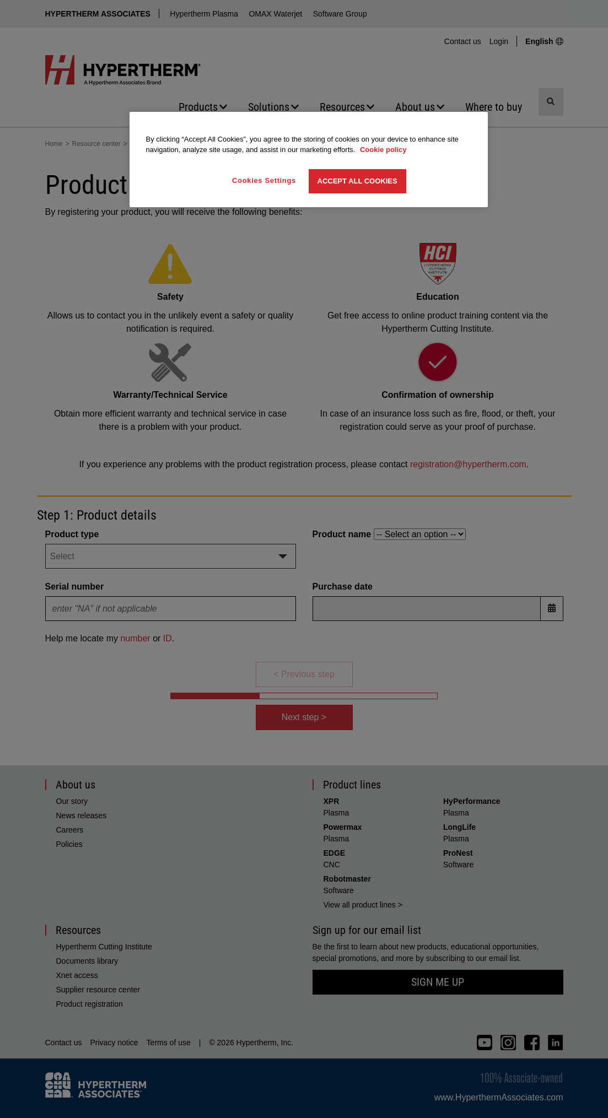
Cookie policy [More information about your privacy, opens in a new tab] (383, 149)
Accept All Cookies (357, 181)
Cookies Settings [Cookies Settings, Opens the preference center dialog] (264, 180)
